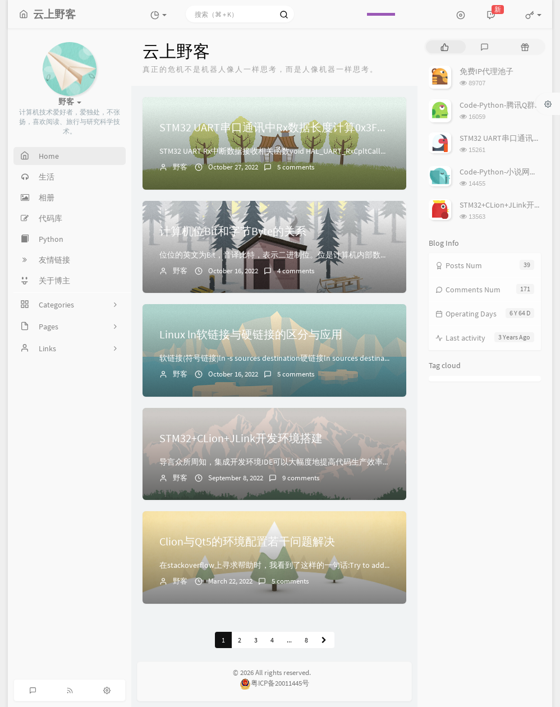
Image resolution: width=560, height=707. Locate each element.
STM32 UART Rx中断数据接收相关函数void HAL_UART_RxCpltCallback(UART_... (292, 151)
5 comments (295, 167)
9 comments (300, 478)
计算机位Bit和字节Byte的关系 (232, 231)
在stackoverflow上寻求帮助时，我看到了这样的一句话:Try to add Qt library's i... (295, 565)
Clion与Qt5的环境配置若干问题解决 (247, 541)
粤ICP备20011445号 (274, 683)
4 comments (295, 271)
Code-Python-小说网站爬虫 (506, 172)
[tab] (445, 46)
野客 (180, 167)
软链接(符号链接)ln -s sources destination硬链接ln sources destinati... (276, 358)
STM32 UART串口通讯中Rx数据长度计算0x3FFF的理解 (290, 127)
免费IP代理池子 (486, 71)
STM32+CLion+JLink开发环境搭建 (241, 438)
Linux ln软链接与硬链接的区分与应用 (250, 334)
